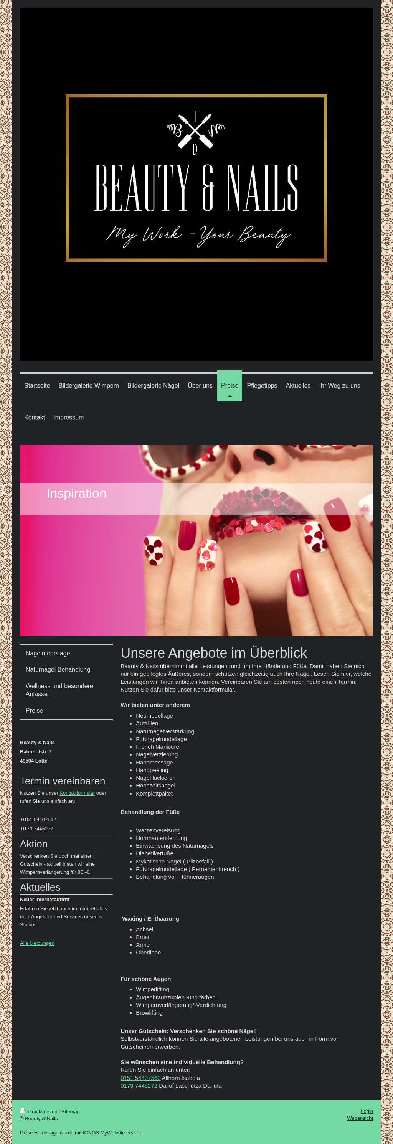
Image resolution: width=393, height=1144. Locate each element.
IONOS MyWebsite (104, 1133)
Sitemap (70, 1111)
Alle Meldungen (37, 943)
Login (367, 1111)
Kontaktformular (77, 793)
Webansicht (360, 1118)
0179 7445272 (139, 1085)
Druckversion (39, 1111)
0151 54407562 (140, 1078)
